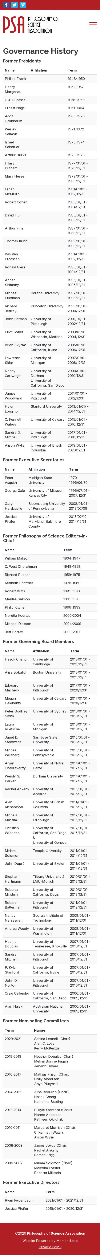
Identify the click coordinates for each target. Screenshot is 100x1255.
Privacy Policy (50, 1247)
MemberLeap (67, 1241)
